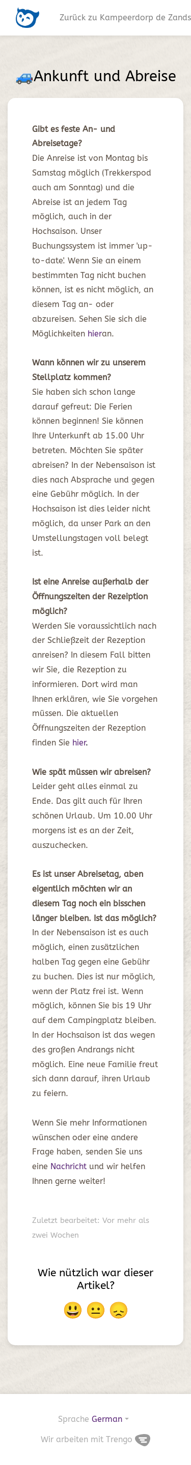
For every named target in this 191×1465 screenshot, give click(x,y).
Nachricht (69, 1166)
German (107, 1419)
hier (95, 333)
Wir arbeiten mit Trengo (96, 1439)
